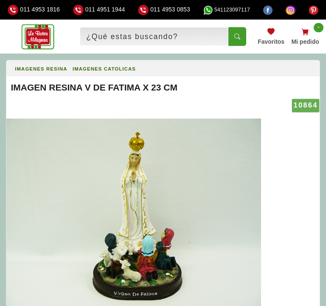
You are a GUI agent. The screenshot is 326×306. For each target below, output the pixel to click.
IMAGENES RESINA (41, 68)
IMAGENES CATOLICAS (104, 68)
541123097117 (226, 10)
